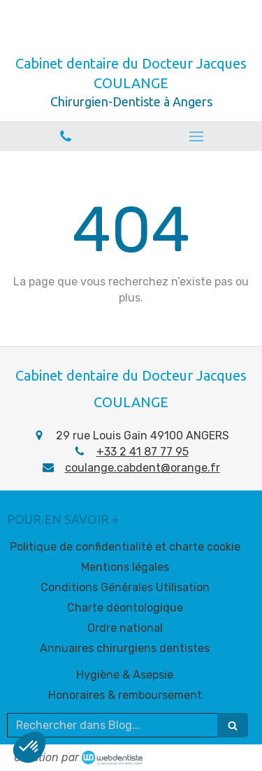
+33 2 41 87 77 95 (142, 451)
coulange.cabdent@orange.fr (142, 467)
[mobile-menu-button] (197, 136)
